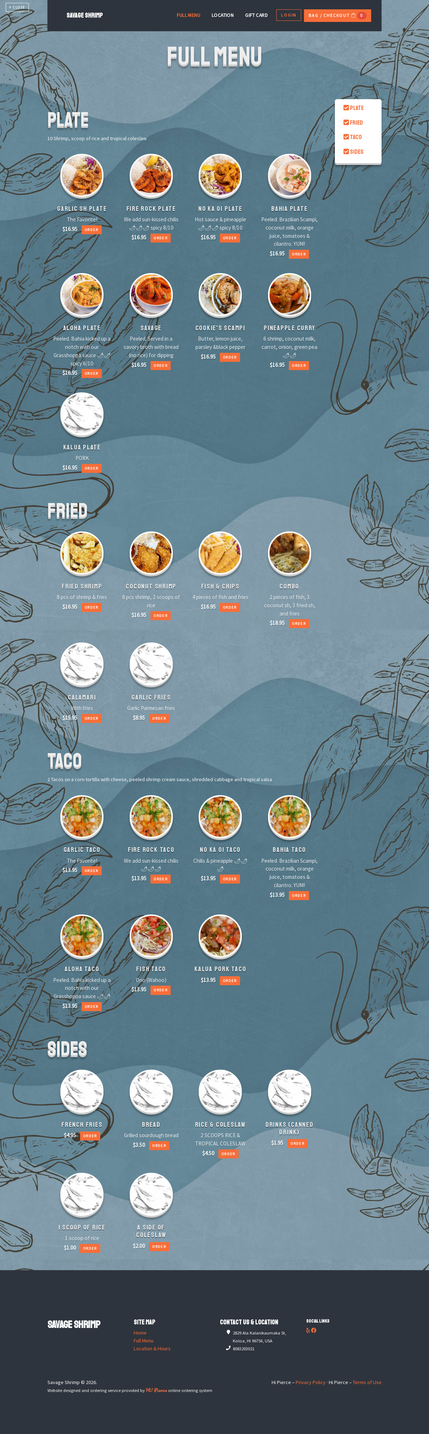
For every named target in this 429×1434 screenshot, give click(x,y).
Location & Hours (152, 1348)
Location (223, 15)
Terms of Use (367, 1382)
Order (91, 229)
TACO (352, 137)
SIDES (353, 152)
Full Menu (188, 15)
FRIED (353, 122)
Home (140, 1332)
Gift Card (256, 15)
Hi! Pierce (156, 1390)
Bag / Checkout (337, 15)
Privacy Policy (311, 1382)
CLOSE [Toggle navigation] (17, 7)
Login (288, 15)
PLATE (353, 108)
